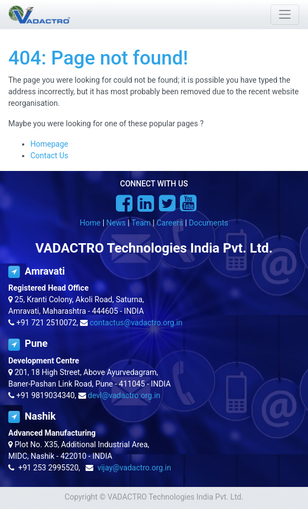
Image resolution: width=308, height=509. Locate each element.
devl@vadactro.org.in (124, 395)
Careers (169, 222)
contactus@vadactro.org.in (136, 322)
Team (141, 222)
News (116, 222)
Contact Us (49, 155)
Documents (208, 222)
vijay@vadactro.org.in (134, 467)
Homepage (49, 144)
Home (90, 222)
